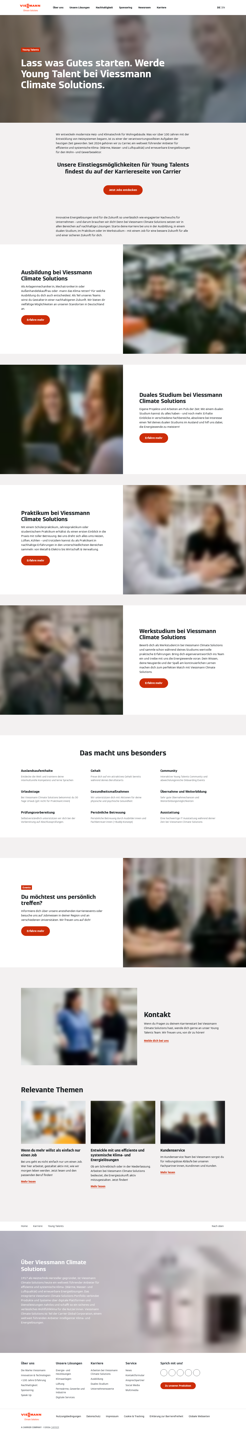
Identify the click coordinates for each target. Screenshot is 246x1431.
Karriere (161, 7)
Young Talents (56, 1226)
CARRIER (55, 1427)
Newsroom (144, 7)
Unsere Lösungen (80, 7)
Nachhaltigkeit (104, 7)
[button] (218, 1226)
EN (223, 7)
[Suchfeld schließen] (211, 7)
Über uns (58, 7)
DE (218, 7)
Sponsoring (125, 7)
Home (24, 1226)
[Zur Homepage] (30, 7)
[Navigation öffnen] (9, 7)
